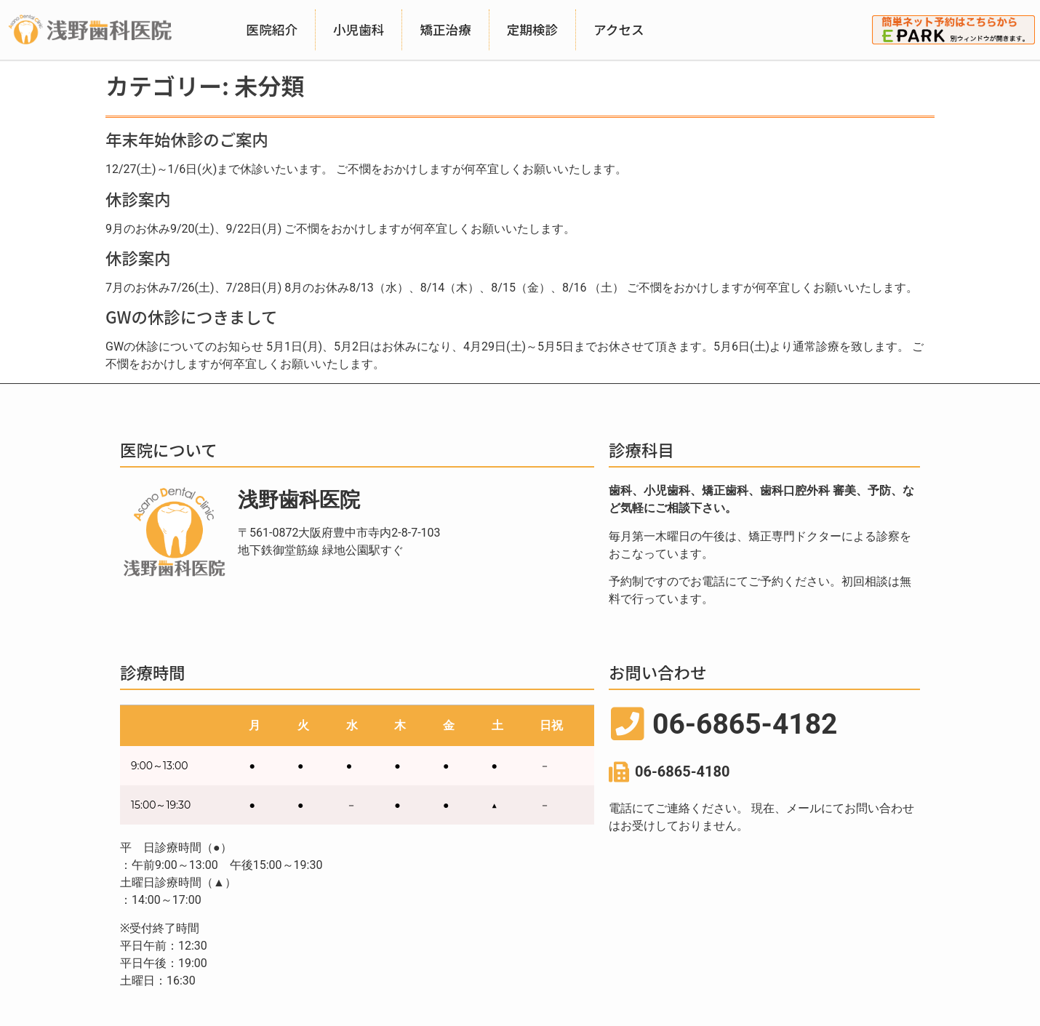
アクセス (618, 29)
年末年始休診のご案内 (186, 139)
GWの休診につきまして (191, 316)
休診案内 (138, 198)
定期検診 (532, 29)
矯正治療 (445, 29)
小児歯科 (358, 29)
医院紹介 (272, 29)
